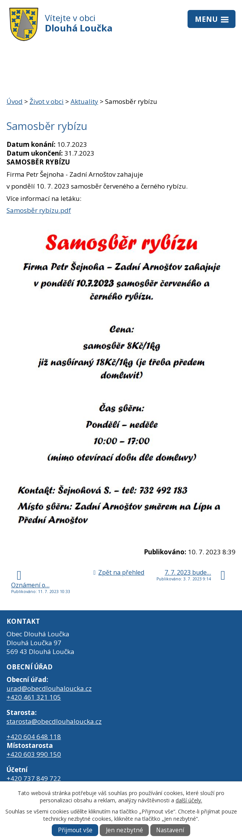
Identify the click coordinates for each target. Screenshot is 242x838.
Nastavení (170, 830)
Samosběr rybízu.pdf (39, 210)
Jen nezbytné (124, 830)
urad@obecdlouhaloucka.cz (49, 688)
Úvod (15, 101)
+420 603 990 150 (34, 754)
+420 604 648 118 (34, 736)
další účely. (189, 800)
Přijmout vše (75, 830)
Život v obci (47, 101)
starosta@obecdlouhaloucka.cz (54, 721)
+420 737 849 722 (34, 778)
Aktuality (84, 101)
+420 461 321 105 (34, 697)
